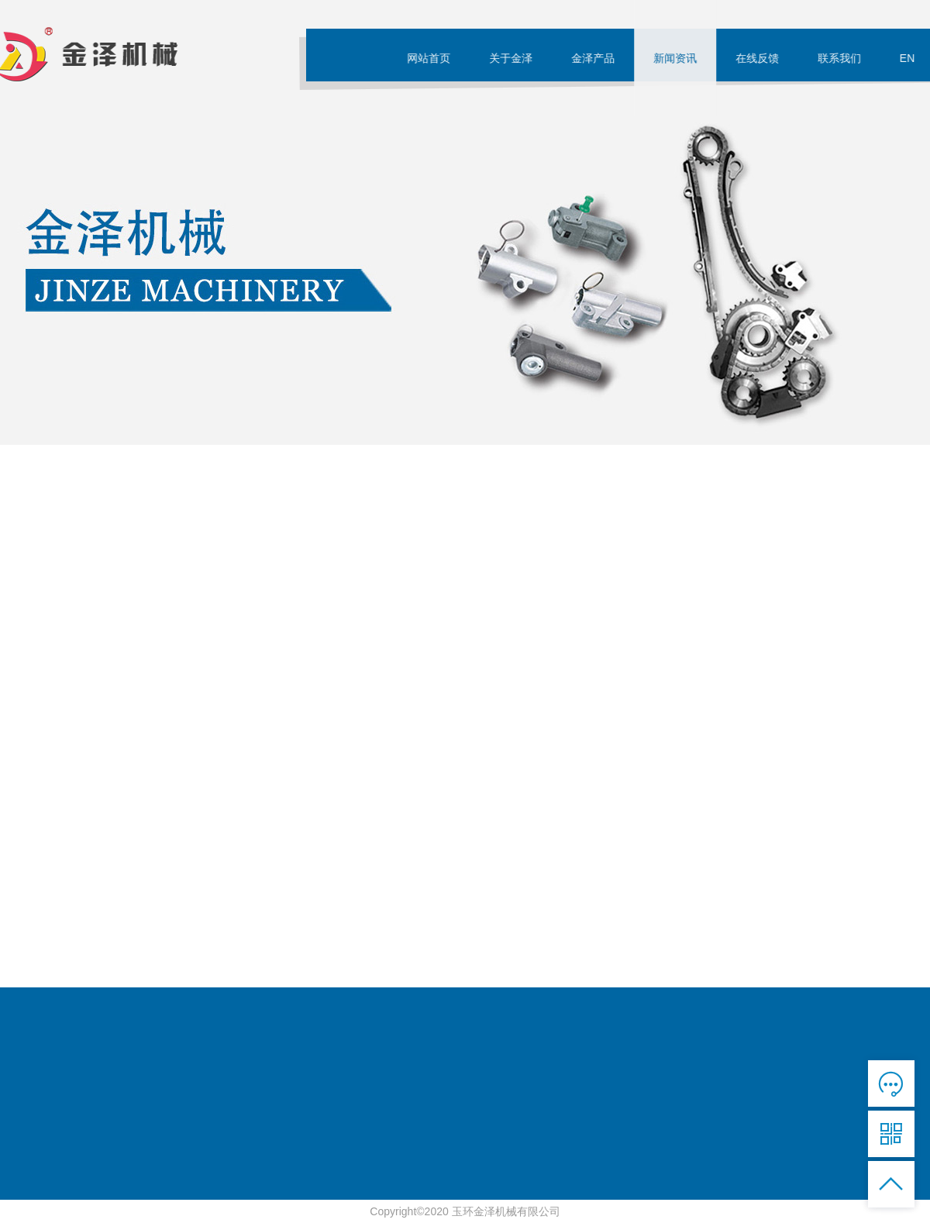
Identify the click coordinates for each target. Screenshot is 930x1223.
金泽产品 (597, 58)
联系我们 (844, 58)
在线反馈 (762, 58)
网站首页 (433, 58)
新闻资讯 (679, 58)
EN (911, 58)
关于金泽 (515, 58)
